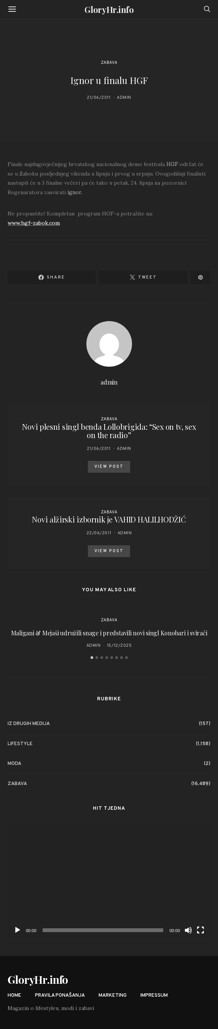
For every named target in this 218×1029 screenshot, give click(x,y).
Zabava (109, 62)
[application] (109, 881)
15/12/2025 (119, 645)
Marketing (113, 996)
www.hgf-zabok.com (34, 223)
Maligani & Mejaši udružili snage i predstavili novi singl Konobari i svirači (109, 633)
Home (14, 996)
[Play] (17, 930)
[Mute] (188, 930)
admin (124, 97)
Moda (14, 764)
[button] (91, 657)
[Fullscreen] (200, 930)
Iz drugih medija (29, 724)
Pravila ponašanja (60, 996)
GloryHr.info (109, 9)
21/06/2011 (99, 97)
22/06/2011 (98, 533)
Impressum (154, 996)
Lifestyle (20, 744)
